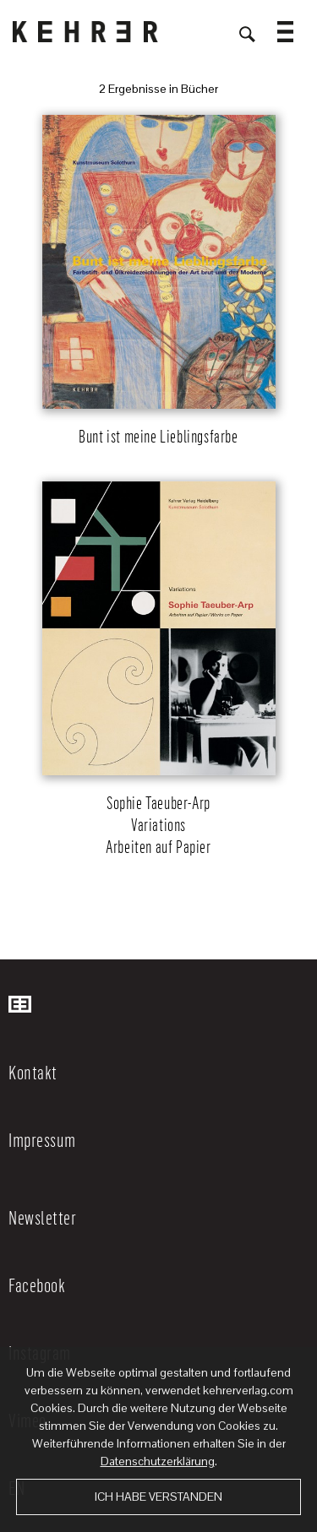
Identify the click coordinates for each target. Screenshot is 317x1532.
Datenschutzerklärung (158, 1461)
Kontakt (32, 1072)
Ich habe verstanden (158, 1496)
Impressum (42, 1139)
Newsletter (42, 1217)
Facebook (36, 1284)
